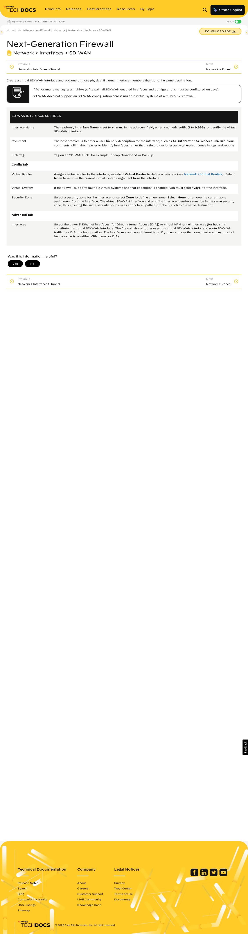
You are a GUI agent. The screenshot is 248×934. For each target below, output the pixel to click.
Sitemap (24, 910)
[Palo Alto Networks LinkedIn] (204, 875)
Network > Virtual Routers (203, 174)
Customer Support (90, 893)
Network (59, 30)
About (81, 882)
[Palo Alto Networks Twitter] (214, 875)
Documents (122, 899)
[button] (245, 747)
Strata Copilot (227, 10)
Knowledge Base (89, 904)
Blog (21, 893)
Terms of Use (123, 893)
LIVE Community (89, 899)
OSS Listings (27, 904)
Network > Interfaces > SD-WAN (89, 30)
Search (22, 888)
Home (10, 30)
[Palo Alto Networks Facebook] (194, 875)
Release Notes (28, 882)
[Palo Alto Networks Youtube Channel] (223, 875)
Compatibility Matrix (32, 899)
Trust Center (123, 888)
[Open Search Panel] (206, 10)
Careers (82, 888)
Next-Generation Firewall (34, 30)
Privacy (119, 882)
